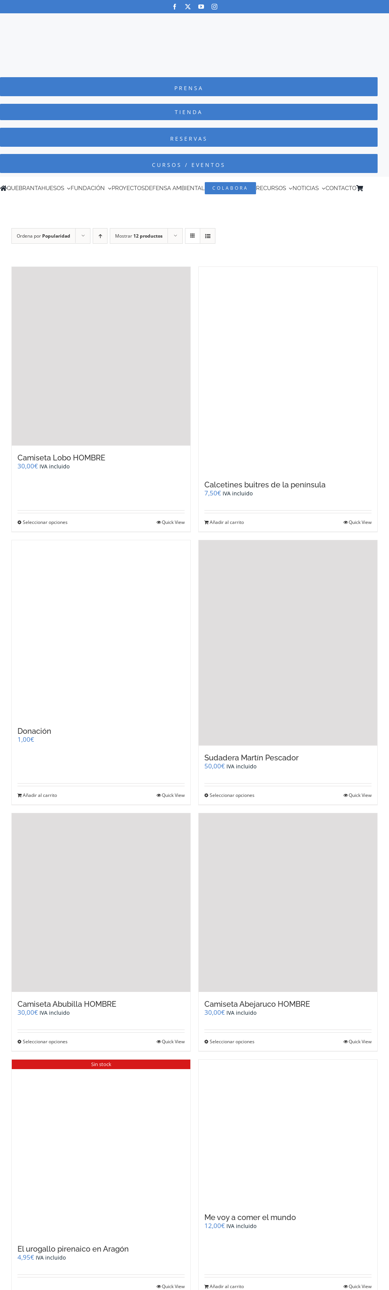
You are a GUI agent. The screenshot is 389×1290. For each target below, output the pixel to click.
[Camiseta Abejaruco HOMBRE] (288, 902)
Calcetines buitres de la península (265, 484)
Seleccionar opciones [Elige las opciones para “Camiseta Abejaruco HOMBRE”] (232, 1041)
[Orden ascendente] (100, 236)
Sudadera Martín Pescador (251, 757)
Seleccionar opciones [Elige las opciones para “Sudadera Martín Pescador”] (232, 795)
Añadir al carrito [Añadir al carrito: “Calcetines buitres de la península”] (227, 522)
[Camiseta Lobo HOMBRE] (101, 356)
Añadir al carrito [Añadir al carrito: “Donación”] (40, 795)
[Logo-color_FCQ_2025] (194, 20)
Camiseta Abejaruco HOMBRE (257, 1004)
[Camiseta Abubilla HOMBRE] (101, 902)
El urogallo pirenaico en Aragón (73, 1249)
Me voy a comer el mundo (250, 1217)
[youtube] (201, 7)
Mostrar (139, 236)
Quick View (173, 522)
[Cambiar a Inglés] (377, 188)
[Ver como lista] (207, 235)
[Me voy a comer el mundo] (288, 1132)
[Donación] (101, 629)
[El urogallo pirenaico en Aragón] (101, 1148)
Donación (34, 731)
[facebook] (174, 7)
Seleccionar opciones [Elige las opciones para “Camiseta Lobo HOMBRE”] (45, 522)
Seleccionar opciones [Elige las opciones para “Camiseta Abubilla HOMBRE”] (45, 1041)
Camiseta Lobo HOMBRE (61, 457)
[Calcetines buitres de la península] (288, 370)
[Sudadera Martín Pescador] (288, 643)
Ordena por (43, 236)
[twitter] (188, 7)
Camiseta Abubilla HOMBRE (66, 1004)
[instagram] (214, 7)
